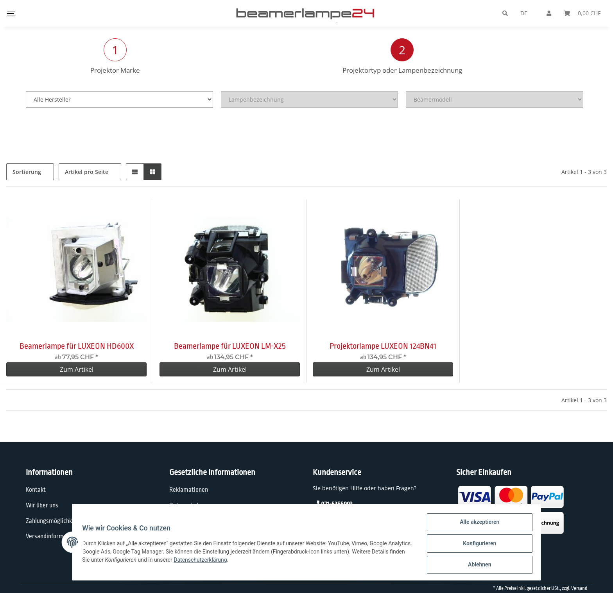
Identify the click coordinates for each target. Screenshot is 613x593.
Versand (579, 588)
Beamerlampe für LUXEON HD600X (77, 346)
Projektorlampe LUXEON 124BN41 (383, 346)
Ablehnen (476, 565)
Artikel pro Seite (86, 172)
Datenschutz (185, 505)
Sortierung (27, 172)
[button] (135, 171)
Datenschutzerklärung (237, 561)
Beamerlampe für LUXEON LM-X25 (230, 346)
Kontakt (36, 489)
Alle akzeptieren (476, 524)
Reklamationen (188, 489)
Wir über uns (42, 505)
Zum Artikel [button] (76, 369)
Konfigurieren (476, 545)
